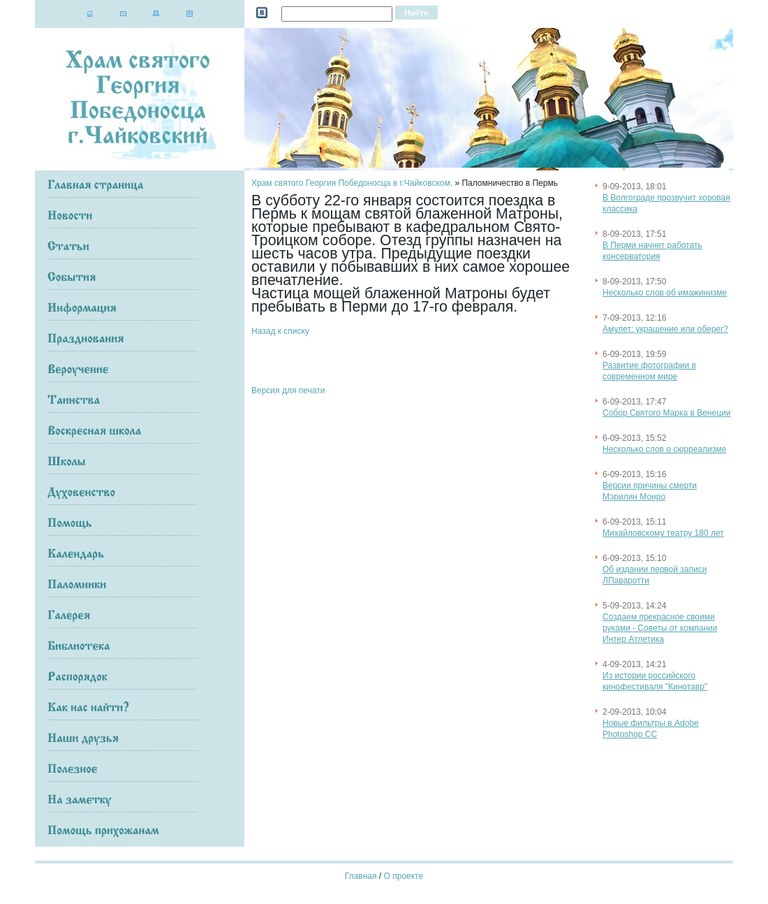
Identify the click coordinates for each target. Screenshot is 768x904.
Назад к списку (280, 331)
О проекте (404, 876)
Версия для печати (288, 390)
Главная (361, 876)
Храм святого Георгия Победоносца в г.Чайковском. (351, 183)
